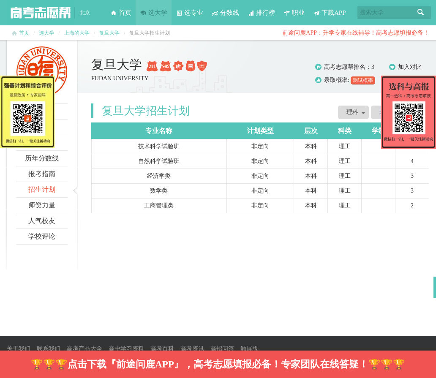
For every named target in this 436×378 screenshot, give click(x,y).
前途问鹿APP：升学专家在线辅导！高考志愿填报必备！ (355, 33)
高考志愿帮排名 (344, 67)
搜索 (420, 12)
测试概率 (363, 80)
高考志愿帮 (40, 12)
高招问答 (222, 348)
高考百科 (162, 348)
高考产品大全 (84, 348)
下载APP (329, 12)
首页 (120, 12)
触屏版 (249, 348)
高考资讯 (192, 348)
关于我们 (18, 348)
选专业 (189, 12)
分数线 (225, 12)
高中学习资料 (126, 348)
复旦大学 (109, 33)
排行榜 (261, 12)
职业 (294, 12)
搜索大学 (372, 12)
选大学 (153, 12)
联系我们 (48, 348)
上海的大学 (77, 33)
